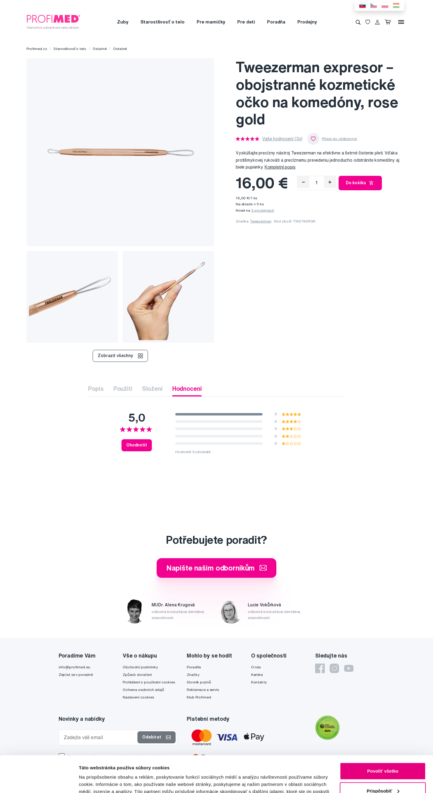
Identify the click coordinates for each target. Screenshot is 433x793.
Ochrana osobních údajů (143, 690)
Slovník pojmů (199, 682)
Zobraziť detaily (96, 781)
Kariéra (257, 674)
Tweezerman (261, 221)
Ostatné (99, 49)
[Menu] (401, 22)
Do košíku (360, 183)
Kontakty (259, 682)
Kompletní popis (280, 167)
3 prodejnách (262, 210)
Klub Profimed (199, 697)
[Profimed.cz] (53, 22)
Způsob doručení (137, 674)
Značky (193, 674)
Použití (122, 388)
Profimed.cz (36, 49)
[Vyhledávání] (358, 22)
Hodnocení (187, 388)
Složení (152, 388)
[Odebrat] (303, 182)
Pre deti (246, 22)
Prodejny (307, 22)
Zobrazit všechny (120, 355)
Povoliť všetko (382, 736)
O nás (256, 667)
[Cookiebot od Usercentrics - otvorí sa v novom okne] (39, 781)
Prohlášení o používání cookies (149, 682)
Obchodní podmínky (140, 667)
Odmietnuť (382, 776)
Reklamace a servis (203, 690)
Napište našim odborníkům (216, 567)
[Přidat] (330, 182)
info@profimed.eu (74, 667)
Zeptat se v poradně (76, 674)
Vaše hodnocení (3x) (282, 139)
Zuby (122, 22)
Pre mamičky (211, 22)
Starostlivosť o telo (162, 22)
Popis (95, 388)
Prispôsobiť (383, 756)
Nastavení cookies (138, 697)
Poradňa (276, 22)
